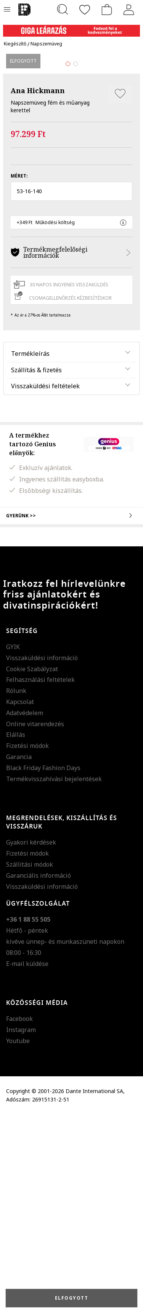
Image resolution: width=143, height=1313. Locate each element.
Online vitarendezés (35, 922)
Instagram (21, 1228)
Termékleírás (30, 552)
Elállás (15, 933)
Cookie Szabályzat (32, 867)
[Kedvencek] (84, 9)
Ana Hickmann (38, 289)
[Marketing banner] (71, 27)
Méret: (19, 374)
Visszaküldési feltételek (45, 585)
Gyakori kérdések (31, 1041)
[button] (71, 390)
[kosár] (106, 9)
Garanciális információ (38, 1074)
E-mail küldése (27, 1162)
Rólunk (16, 889)
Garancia (19, 955)
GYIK (13, 845)
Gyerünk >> (71, 713)
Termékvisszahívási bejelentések (54, 977)
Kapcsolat (20, 900)
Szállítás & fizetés (36, 568)
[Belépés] (129, 9)
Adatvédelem (24, 911)
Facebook (19, 1217)
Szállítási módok (29, 1063)
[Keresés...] (62, 9)
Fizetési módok (27, 944)
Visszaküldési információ (42, 856)
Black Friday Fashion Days (43, 966)
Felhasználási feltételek (40, 878)
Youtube (18, 1239)
